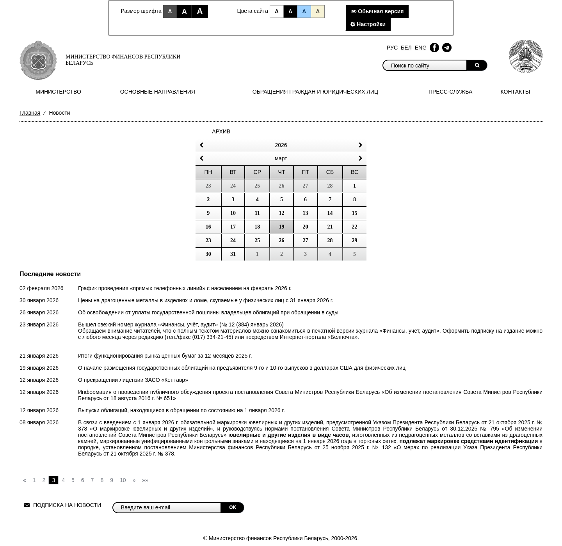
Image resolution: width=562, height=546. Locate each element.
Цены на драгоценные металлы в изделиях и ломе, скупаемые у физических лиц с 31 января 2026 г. (205, 300)
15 (354, 213)
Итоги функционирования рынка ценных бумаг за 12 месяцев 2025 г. (165, 356)
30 (208, 254)
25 (257, 240)
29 (354, 240)
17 (233, 227)
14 (330, 213)
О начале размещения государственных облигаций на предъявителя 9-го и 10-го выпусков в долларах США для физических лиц (241, 368)
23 (208, 240)
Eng (421, 47)
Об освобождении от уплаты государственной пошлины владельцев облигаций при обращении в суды (208, 312)
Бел (406, 47)
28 (330, 240)
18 (257, 227)
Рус (392, 47)
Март (281, 158)
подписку (482, 331)
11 (257, 213)
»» (145, 480)
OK (232, 507)
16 (208, 227)
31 (233, 254)
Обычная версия (377, 11)
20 (305, 227)
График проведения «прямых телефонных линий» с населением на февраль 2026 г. (185, 288)
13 (305, 213)
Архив (221, 131)
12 (282, 213)
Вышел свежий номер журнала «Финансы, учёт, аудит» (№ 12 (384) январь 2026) (181, 324)
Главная (30, 113)
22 (354, 227)
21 (330, 227)
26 (282, 240)
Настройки (368, 24)
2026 (281, 145)
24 (233, 240)
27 (305, 240)
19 (282, 227)
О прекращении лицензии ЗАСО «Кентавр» (133, 380)
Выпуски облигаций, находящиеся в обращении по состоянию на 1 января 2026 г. (181, 410)
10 (233, 213)
